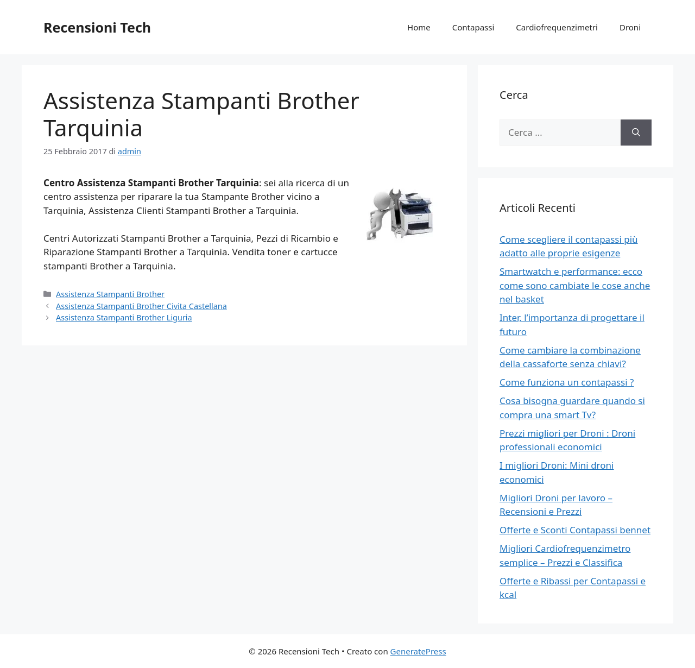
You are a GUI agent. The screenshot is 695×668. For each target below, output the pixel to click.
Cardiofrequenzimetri (557, 27)
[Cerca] (636, 132)
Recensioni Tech (97, 27)
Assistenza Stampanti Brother (110, 294)
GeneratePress (418, 651)
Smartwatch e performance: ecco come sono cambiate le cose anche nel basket (575, 285)
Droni (630, 27)
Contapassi (473, 27)
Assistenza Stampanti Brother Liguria (124, 317)
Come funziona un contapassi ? (567, 382)
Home (419, 27)
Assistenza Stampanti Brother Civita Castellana (141, 306)
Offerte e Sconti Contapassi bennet (575, 530)
